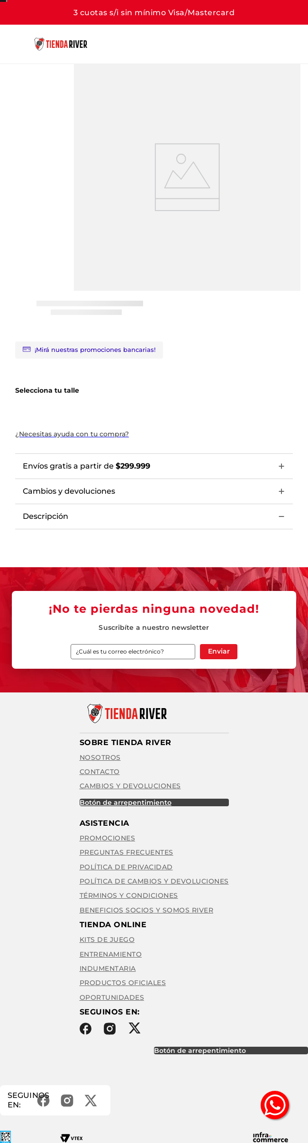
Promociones (108, 838)
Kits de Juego (107, 939)
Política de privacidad (126, 867)
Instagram (110, 1029)
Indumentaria (108, 968)
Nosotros (100, 757)
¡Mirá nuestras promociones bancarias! (89, 349)
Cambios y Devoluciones (130, 786)
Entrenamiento (111, 954)
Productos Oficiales (123, 982)
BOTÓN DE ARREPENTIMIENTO (126, 802)
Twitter (134, 1028)
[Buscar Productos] (217, 44)
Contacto (100, 771)
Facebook (85, 1029)
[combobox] (175, 44)
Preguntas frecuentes (126, 852)
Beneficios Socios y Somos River (147, 910)
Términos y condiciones (129, 895)
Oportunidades (112, 997)
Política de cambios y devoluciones (154, 881)
